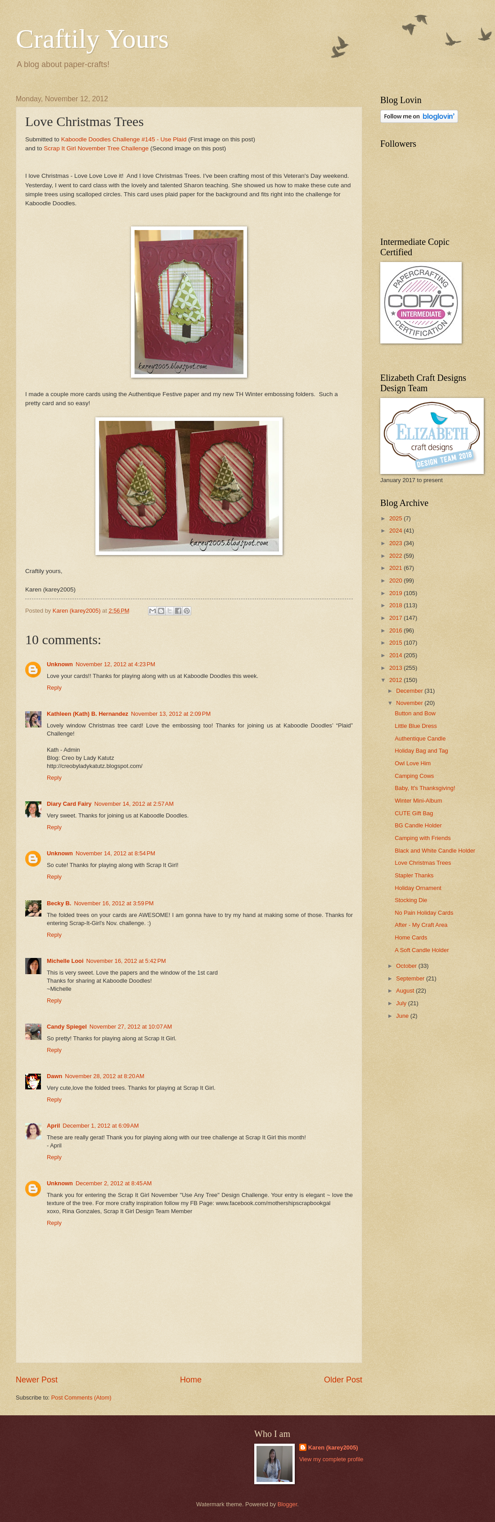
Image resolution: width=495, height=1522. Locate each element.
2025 (396, 518)
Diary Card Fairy (69, 803)
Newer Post (37, 1379)
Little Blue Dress (416, 726)
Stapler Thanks (414, 875)
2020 (396, 580)
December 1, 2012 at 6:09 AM (101, 1125)
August (406, 990)
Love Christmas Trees (423, 862)
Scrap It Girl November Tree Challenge (96, 148)
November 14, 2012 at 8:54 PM (115, 853)
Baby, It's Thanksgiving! (425, 788)
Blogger (287, 1504)
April (53, 1125)
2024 (396, 530)
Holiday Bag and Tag (421, 750)
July (402, 1003)
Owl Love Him (413, 763)
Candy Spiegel (67, 1026)
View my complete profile (331, 1459)
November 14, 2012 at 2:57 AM (133, 803)
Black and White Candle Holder (435, 850)
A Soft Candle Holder (422, 950)
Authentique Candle (420, 738)
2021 (396, 568)
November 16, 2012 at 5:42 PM (126, 960)
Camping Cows (414, 775)
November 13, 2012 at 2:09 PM (171, 713)
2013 (396, 667)
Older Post (343, 1379)
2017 (396, 617)
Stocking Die (411, 900)
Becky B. (59, 903)
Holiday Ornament (418, 888)
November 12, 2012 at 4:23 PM (115, 664)
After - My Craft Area (421, 924)
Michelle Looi (65, 960)
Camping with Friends (423, 838)
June (403, 1015)
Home (191, 1379)
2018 (396, 605)
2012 (396, 680)
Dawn (54, 1076)
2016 (396, 630)
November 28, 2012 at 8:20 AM (104, 1076)
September (411, 978)
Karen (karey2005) (333, 1447)
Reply (54, 687)
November (410, 703)
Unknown (60, 664)
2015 (396, 642)
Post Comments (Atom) (81, 1397)
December (410, 690)
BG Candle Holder (418, 825)
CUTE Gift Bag (414, 813)
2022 (396, 555)
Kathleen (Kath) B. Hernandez (87, 713)
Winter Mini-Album (418, 800)
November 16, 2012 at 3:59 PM (113, 903)
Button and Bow (415, 713)
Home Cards (411, 937)
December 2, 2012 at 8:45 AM (114, 1183)
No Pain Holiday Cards (424, 912)
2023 (396, 543)
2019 (396, 593)
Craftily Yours (92, 39)
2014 (396, 655)
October (407, 965)
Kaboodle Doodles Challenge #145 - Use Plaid (124, 139)
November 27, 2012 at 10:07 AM (131, 1026)
